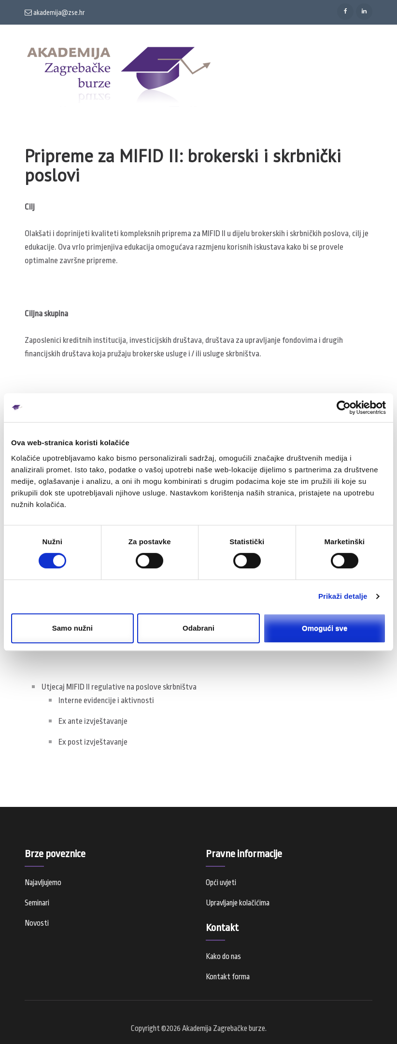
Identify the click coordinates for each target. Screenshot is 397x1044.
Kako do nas (223, 956)
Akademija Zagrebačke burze (223, 1028)
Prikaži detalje (343, 596)
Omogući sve (324, 628)
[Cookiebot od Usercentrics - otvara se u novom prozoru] (343, 407)
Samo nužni (72, 628)
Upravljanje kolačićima (237, 903)
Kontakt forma (228, 977)
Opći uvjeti (221, 882)
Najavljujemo (43, 882)
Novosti (37, 923)
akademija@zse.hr (55, 12)
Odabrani (198, 628)
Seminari (37, 903)
